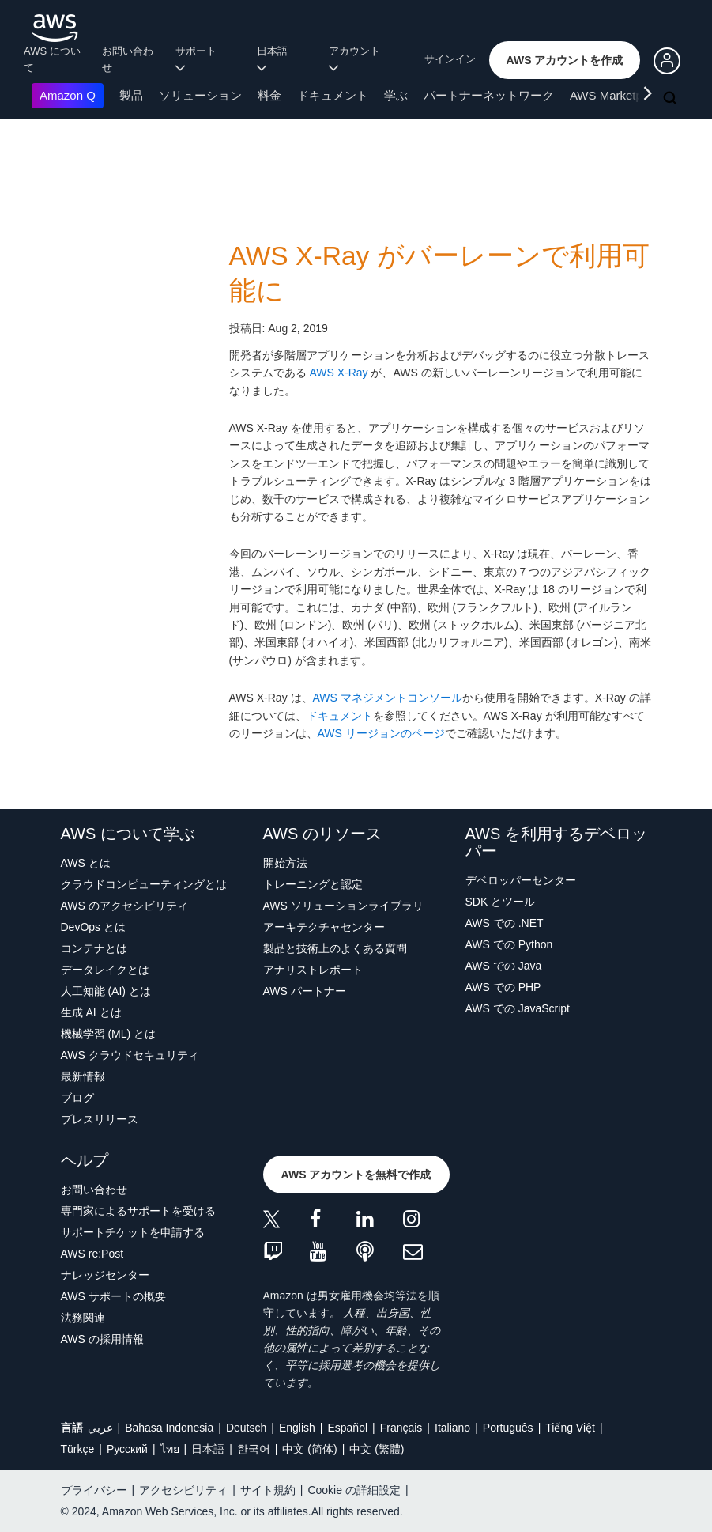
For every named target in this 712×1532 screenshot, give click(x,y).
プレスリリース (99, 1119)
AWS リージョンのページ (381, 733)
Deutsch (246, 1427)
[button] (565, 60)
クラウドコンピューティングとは (144, 884)
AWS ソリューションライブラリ (343, 905)
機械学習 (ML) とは (108, 1033)
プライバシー (94, 1490)
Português (508, 1427)
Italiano (452, 1427)
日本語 (207, 1449)
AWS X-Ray (338, 372)
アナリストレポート (313, 969)
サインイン (450, 59)
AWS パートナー (304, 991)
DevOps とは (93, 927)
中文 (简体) (309, 1449)
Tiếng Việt (570, 1427)
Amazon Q (68, 95)
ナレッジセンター (105, 1275)
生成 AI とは (91, 1012)
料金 (269, 95)
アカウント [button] (357, 59)
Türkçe (78, 1449)
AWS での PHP (503, 987)
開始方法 (285, 863)
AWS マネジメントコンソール (387, 697)
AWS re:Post (92, 1253)
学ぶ (396, 95)
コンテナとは (94, 948)
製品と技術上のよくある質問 (335, 948)
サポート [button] (198, 59)
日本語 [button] (275, 59)
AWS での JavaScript (518, 1008)
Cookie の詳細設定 (353, 1490)
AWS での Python (509, 944)
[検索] (671, 99)
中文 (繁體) (376, 1449)
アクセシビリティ (183, 1490)
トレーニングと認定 (313, 884)
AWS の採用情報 (102, 1339)
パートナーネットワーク (489, 95)
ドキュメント (332, 95)
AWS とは (86, 863)
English (297, 1427)
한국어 (253, 1449)
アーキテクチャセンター (324, 927)
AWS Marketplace (617, 95)
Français (401, 1427)
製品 (131, 95)
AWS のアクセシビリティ (124, 905)
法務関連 (83, 1317)
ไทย (169, 1449)
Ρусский (127, 1449)
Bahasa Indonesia (169, 1427)
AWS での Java (503, 965)
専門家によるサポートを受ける (138, 1211)
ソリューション (200, 95)
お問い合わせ (127, 59)
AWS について (52, 59)
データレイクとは (105, 969)
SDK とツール (500, 901)
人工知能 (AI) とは (106, 991)
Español (347, 1427)
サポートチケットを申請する (133, 1232)
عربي (100, 1427)
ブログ (77, 1097)
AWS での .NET (504, 923)
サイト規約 (268, 1490)
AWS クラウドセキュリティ (130, 1055)
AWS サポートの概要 (113, 1296)
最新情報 (83, 1076)
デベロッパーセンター (520, 880)
